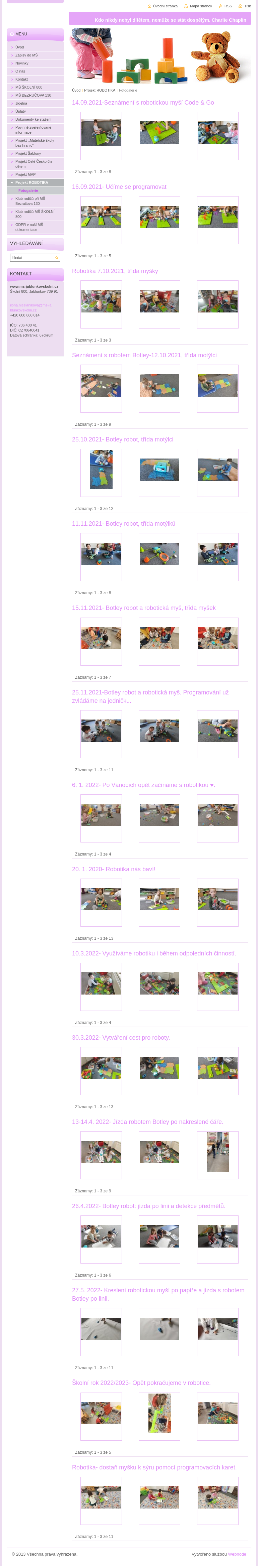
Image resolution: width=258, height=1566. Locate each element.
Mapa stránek (201, 6)
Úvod (76, 90)
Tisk (247, 6)
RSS (228, 6)
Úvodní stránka (165, 6)
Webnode (237, 1554)
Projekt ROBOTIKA (99, 90)
